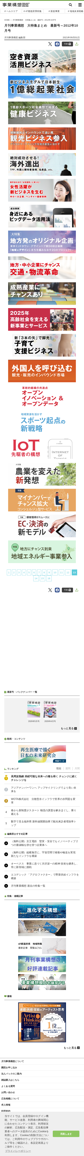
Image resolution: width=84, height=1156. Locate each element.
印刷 (67, 44)
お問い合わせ (8, 1092)
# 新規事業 (54, 11)
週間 (67, 768)
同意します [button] (66, 1134)
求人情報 (5, 1105)
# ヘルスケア (11, 11)
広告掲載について (10, 1098)
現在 (58, 768)
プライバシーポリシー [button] (18, 1151)
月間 (77, 768)
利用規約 (5, 1111)
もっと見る (67, 728)
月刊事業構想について (12, 1061)
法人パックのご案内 (11, 1073)
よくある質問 (8, 1086)
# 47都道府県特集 (33, 11)
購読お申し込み (9, 1067)
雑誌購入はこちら (10, 1080)
